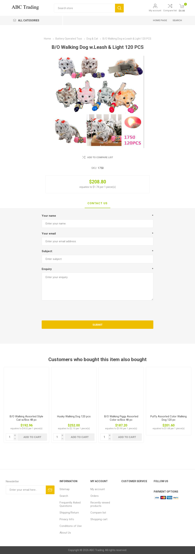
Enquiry (47, 269)
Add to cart (32, 437)
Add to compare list (100, 157)
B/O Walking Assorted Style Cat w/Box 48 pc (26, 418)
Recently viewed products (100, 504)
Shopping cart (98, 519)
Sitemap (65, 489)
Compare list (170, 10)
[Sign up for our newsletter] (26, 489)
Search (119, 8)
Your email (49, 233)
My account (155, 10)
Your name (49, 215)
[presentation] (97, 310)
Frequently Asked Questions (70, 504)
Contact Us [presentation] (97, 203)
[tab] (97, 203)
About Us (65, 532)
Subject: (47, 251)
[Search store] (84, 8)
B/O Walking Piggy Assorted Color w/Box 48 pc (121, 418)
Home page (160, 20)
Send (50, 489)
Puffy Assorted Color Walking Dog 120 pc (168, 418)
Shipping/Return (69, 512)
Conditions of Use (71, 526)
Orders (94, 496)
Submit (97, 324)
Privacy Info (67, 519)
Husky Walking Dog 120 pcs (74, 416)
